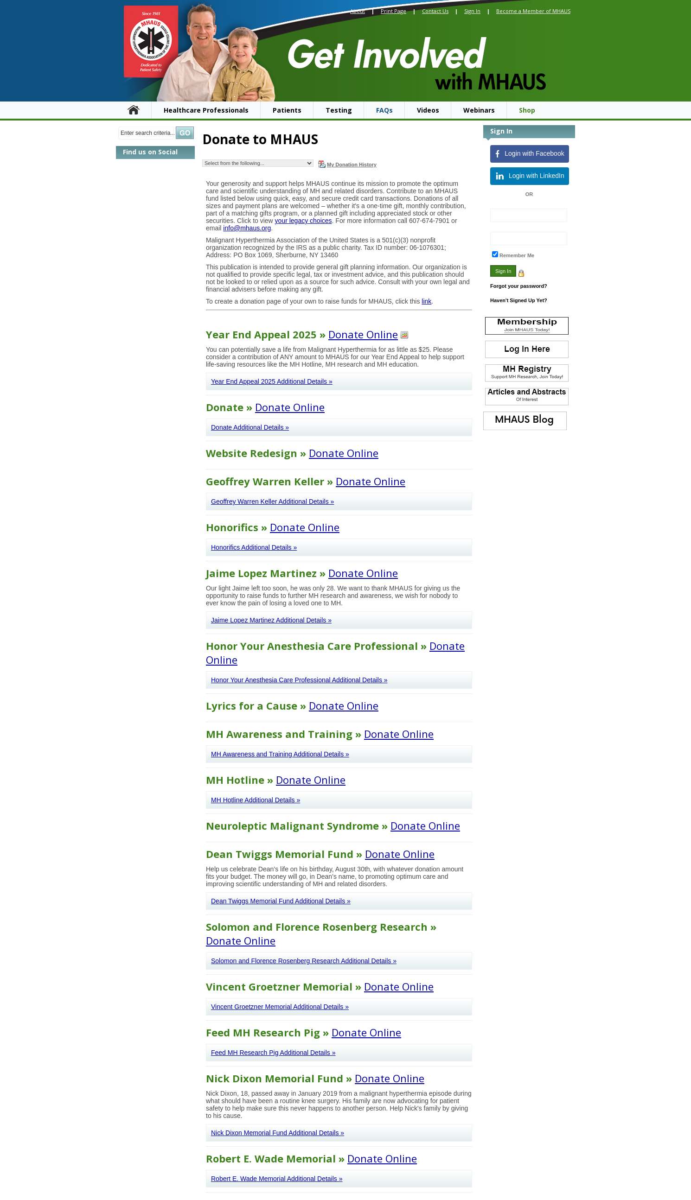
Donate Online (363, 334)
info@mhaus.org (247, 228)
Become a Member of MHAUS (533, 10)
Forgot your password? (518, 286)
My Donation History (347, 164)
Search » (185, 133)
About (357, 10)
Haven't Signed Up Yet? (518, 300)
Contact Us (435, 10)
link (426, 301)
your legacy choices (303, 220)
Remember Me (516, 255)
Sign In (472, 10)
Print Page (393, 10)
